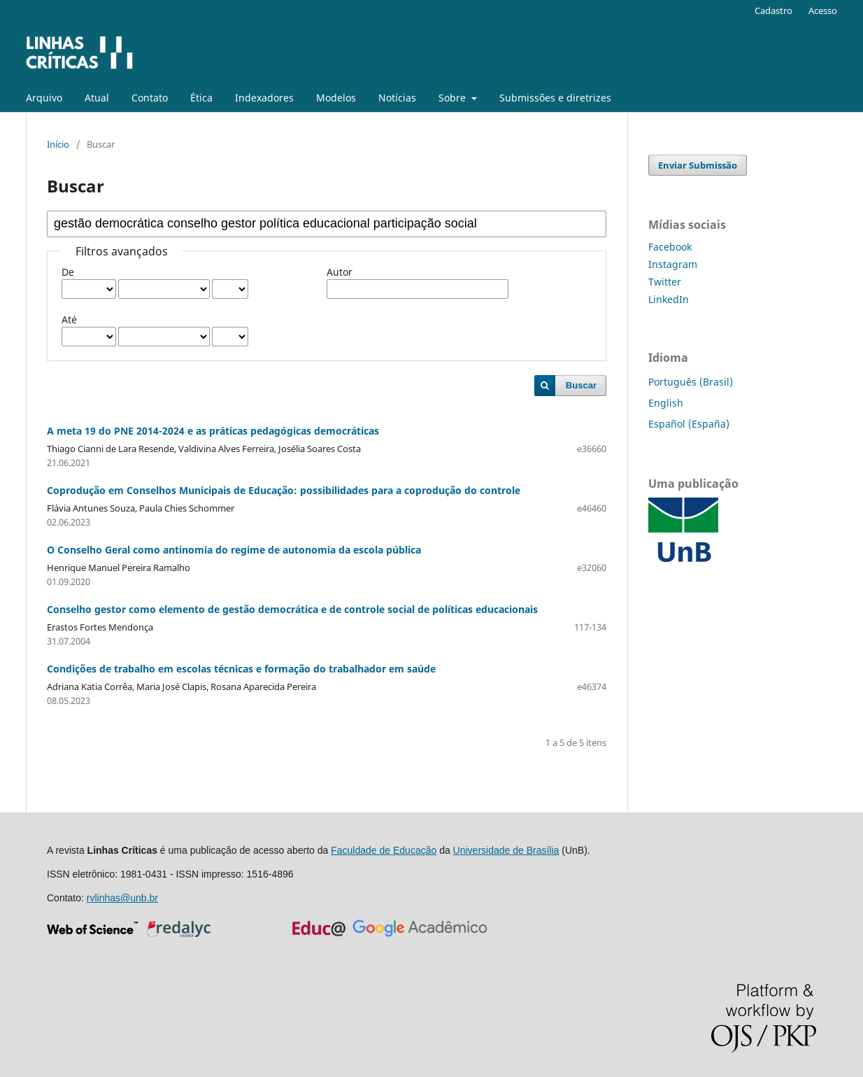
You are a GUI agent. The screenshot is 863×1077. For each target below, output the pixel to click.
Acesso (822, 10)
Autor (339, 272)
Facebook (670, 246)
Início (58, 144)
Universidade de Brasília (506, 850)
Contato (149, 97)
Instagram (672, 264)
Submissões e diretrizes (555, 97)
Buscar (581, 385)
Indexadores (264, 97)
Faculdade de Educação (383, 850)
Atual (97, 97)
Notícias (397, 97)
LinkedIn (668, 299)
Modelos (336, 97)
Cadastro (773, 10)
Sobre (453, 97)
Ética (201, 97)
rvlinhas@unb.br (122, 897)
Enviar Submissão (697, 165)
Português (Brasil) (690, 381)
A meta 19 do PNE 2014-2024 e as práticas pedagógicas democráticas (213, 430)
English (665, 402)
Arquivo (44, 97)
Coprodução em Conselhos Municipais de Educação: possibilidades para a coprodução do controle (283, 490)
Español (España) (688, 423)
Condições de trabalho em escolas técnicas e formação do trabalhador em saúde (241, 668)
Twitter (664, 281)
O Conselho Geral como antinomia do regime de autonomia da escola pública (234, 549)
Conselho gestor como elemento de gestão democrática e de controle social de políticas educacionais (292, 609)
